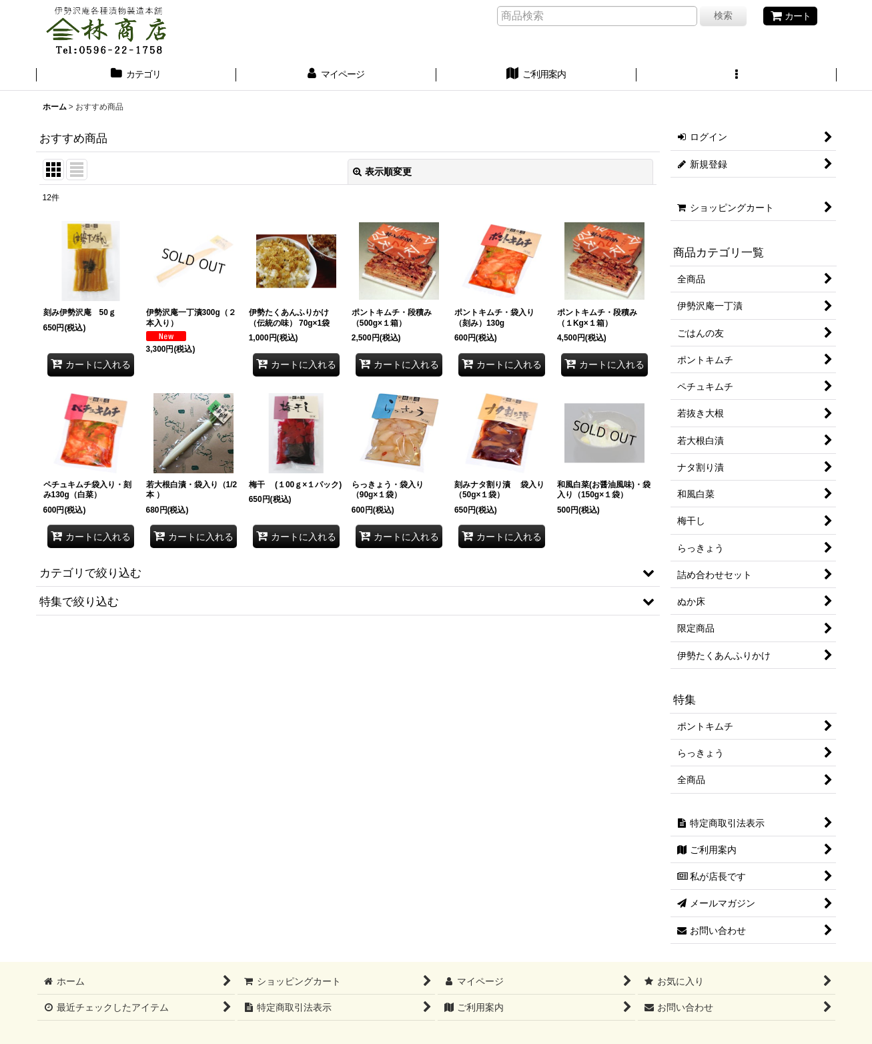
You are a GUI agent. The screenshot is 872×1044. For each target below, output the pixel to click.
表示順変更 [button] (382, 171)
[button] (736, 75)
